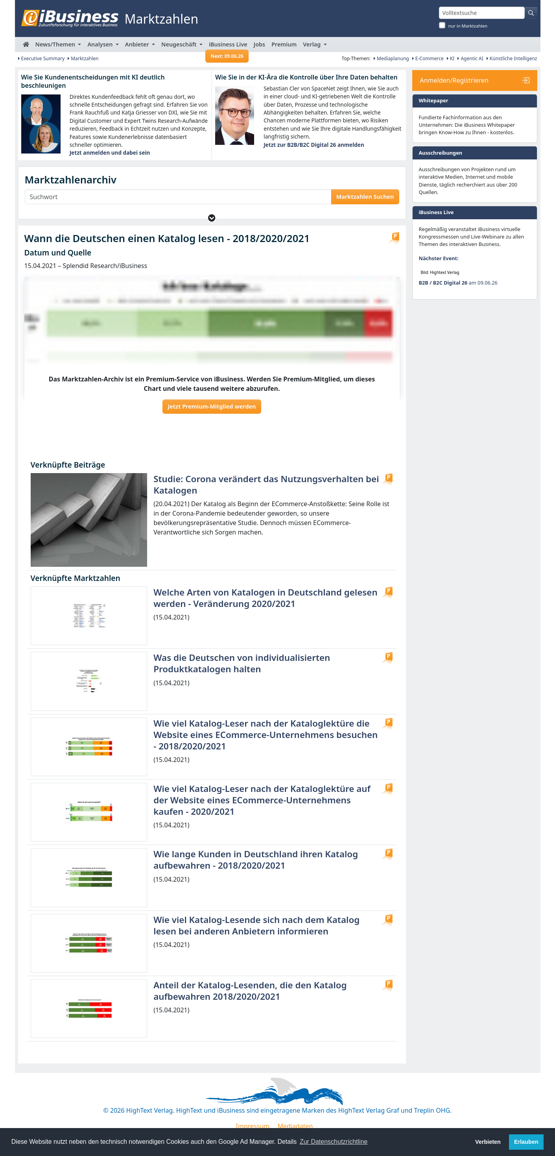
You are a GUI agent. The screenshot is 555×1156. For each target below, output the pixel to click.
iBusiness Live (227, 46)
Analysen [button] (100, 44)
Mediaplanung (391, 58)
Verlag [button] (312, 44)
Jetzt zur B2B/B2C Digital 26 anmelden (314, 144)
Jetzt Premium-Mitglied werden (212, 406)
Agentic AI (470, 58)
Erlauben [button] (526, 1142)
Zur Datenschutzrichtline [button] (334, 1141)
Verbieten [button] (488, 1142)
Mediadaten (295, 1126)
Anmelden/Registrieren (454, 80)
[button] (212, 218)
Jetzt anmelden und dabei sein (110, 152)
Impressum (253, 1126)
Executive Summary (41, 58)
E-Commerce (428, 58)
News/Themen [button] (56, 44)
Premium (284, 44)
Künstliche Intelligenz (512, 58)
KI (451, 58)
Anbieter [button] (138, 44)
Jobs (259, 44)
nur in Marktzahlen (468, 26)
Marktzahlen (83, 58)
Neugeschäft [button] (179, 44)
